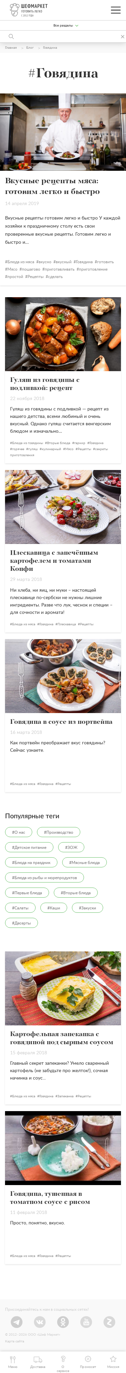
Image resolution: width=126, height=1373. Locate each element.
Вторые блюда (58, 443)
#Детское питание (29, 848)
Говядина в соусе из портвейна (61, 722)
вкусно (45, 262)
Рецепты (36, 277)
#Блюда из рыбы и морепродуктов (44, 878)
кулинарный (51, 449)
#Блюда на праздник (31, 863)
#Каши (53, 908)
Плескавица (66, 624)
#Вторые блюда (76, 893)
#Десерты (21, 923)
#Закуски (87, 908)
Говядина (84, 262)
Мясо (12, 269)
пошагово (31, 269)
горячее (18, 449)
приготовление (93, 269)
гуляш (33, 449)
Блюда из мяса (20, 262)
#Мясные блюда (84, 863)
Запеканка (65, 1096)
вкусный (64, 262)
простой (15, 277)
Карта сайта (14, 1341)
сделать (55, 277)
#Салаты (20, 908)
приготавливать (60, 269)
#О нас (18, 832)
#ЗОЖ (71, 848)
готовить (105, 262)
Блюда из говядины (27, 443)
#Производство (58, 832)
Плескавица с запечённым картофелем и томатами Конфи (54, 561)
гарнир (79, 443)
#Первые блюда (27, 893)
